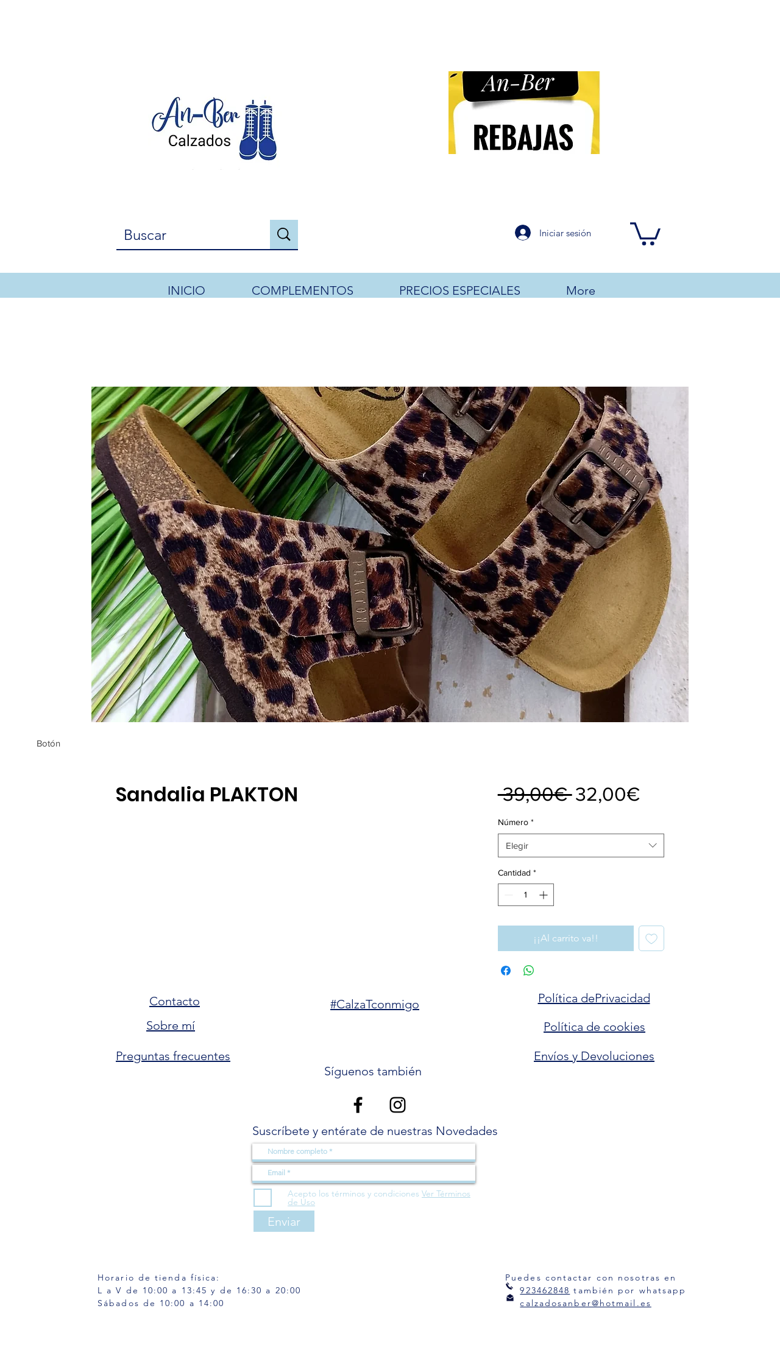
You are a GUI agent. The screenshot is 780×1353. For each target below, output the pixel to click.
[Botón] (48, 743)
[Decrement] (507, 894)
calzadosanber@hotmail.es (585, 1303)
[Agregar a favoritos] (651, 938)
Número (516, 822)
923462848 (545, 1290)
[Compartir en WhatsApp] (529, 970)
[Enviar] (284, 1221)
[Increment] (544, 894)
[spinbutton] (526, 894)
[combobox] (581, 845)
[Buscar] (184, 235)
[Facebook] (358, 1105)
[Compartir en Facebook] (505, 970)
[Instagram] (397, 1105)
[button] (645, 232)
